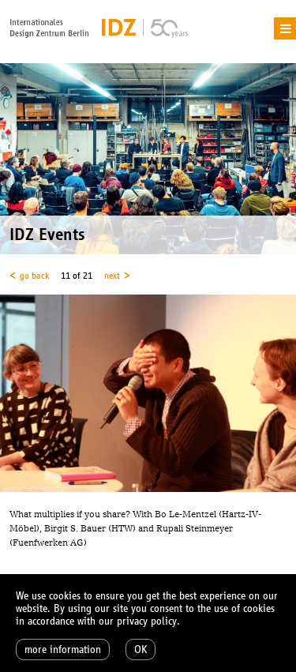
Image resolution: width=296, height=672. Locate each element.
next (112, 275)
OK (140, 649)
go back (34, 275)
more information (62, 649)
